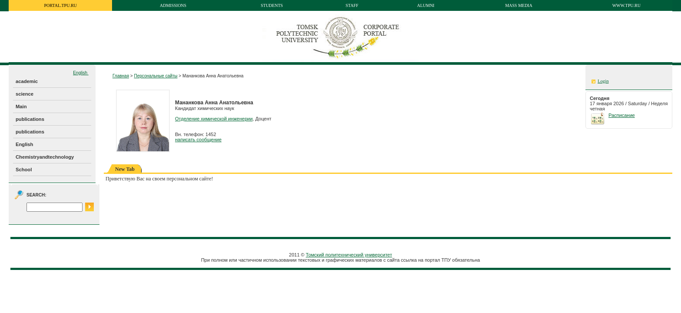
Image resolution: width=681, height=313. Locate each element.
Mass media (518, 5)
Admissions (173, 5)
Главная (120, 75)
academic (27, 81)
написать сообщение (198, 139)
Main (21, 106)
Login (603, 81)
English (81, 72)
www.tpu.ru (626, 5)
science (24, 94)
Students (272, 5)
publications (30, 119)
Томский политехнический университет (349, 254)
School (24, 169)
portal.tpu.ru (60, 5)
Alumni (425, 5)
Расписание (621, 115)
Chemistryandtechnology (45, 157)
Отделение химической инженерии (214, 118)
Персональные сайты (155, 75)
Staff (352, 5)
